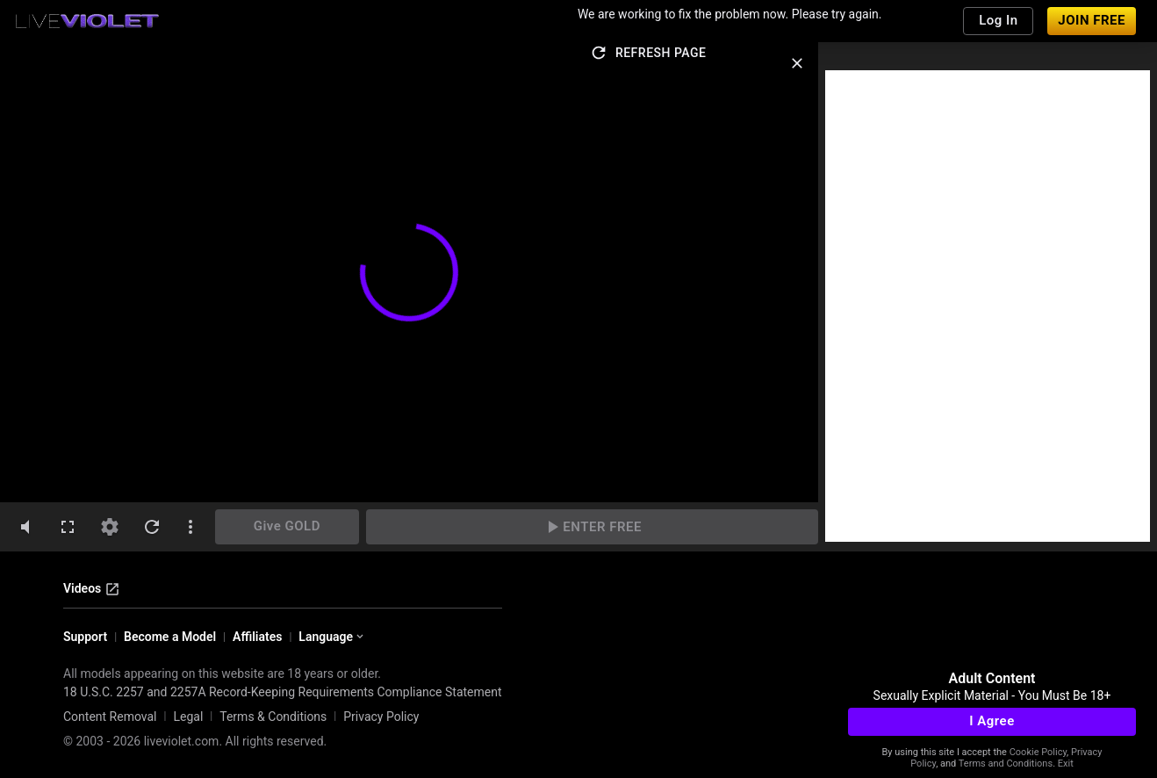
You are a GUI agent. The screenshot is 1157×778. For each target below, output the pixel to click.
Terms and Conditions (1006, 763)
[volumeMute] (25, 526)
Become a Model (170, 637)
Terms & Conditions (273, 717)
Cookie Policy (1038, 752)
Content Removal (110, 717)
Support (85, 637)
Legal (188, 717)
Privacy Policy (381, 717)
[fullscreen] (68, 526)
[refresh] (152, 526)
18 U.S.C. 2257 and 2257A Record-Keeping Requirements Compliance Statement (282, 692)
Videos (91, 589)
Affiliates (257, 637)
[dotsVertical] (190, 526)
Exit (1066, 763)
